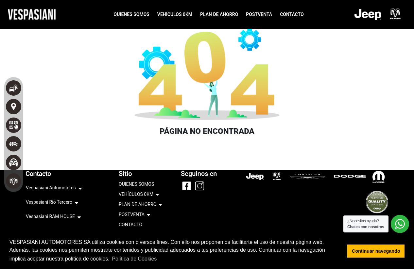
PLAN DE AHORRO (219, 14)
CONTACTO (292, 14)
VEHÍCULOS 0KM (174, 14)
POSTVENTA (259, 14)
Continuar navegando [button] (376, 251)
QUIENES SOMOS (131, 14)
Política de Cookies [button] (134, 258)
